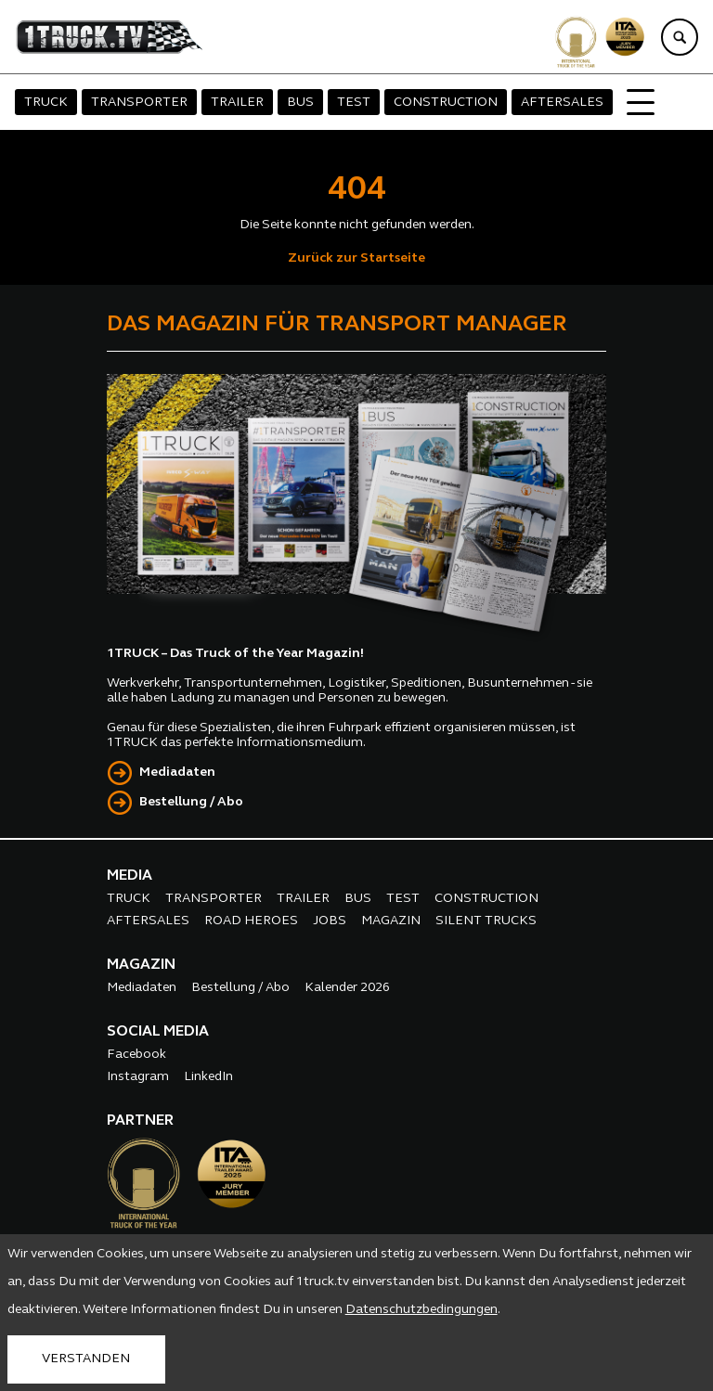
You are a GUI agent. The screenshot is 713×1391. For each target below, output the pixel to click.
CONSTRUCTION (446, 102)
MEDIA (129, 876)
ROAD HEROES (251, 921)
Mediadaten (177, 772)
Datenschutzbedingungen (421, 1310)
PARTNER (140, 1121)
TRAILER (237, 102)
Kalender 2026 (347, 988)
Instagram (138, 1077)
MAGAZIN (391, 921)
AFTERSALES (562, 102)
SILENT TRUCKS (486, 921)
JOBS (329, 921)
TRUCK (46, 102)
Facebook (136, 1055)
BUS (300, 102)
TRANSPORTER (139, 102)
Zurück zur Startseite (356, 258)
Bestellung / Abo (191, 802)
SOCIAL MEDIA (158, 1031)
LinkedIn (208, 1077)
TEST (353, 102)
